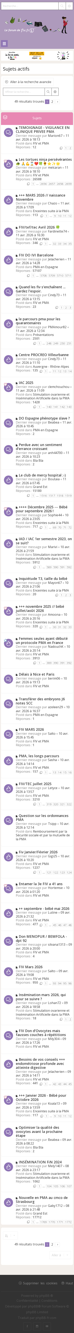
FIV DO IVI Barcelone (36, 255)
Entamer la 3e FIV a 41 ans (41, 883)
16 (69, 772)
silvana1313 (56, 944)
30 (54, 627)
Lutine (52, 912)
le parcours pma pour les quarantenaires (38, 321)
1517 (52, 495)
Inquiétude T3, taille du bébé (43, 578)
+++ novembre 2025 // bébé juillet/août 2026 (40, 608)
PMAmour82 (57, 327)
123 (62, 872)
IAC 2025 (26, 382)
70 (59, 527)
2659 (68, 184)
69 (54, 527)
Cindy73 (54, 295)
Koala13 (54, 1103)
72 (69, 527)
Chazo (52, 203)
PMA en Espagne (45, 267)
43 (59, 1084)
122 (55, 872)
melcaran (55, 167)
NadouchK (55, 646)
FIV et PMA (41, 143)
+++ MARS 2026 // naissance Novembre (40, 197)
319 (49, 804)
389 (49, 663)
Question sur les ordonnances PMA (42, 817)
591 (62, 567)
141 (55, 407)
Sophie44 (55, 515)
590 (55, 567)
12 (69, 216)
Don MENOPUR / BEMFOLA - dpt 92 (41, 938)
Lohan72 (54, 1003)
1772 (68, 1222)
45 (54, 925)
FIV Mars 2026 (30, 966)
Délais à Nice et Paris (36, 674)
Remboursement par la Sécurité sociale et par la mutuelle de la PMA (43, 835)
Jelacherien (56, 259)
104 (49, 1186)
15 (64, 772)
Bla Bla (38, 460)
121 (49, 872)
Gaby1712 (55, 1205)
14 (69, 371)
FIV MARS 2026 (31, 729)
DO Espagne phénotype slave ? (44, 418)
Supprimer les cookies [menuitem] (40, 1283)
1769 (43, 1222)
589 (49, 567)
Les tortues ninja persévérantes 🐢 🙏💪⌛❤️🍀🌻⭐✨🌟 (44, 161)
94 (59, 983)
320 (55, 804)
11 (64, 216)
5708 (43, 275)
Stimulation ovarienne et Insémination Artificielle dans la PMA (42, 396)
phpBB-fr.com (46, 1318)
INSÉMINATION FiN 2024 (40, 1162)
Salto (51, 733)
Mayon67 (55, 582)
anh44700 (55, 453)
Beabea (53, 422)
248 (49, 343)
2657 (52, 184)
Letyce (52, 788)
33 (59, 244)
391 (62, 663)
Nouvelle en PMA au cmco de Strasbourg (42, 1199)
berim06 (54, 678)
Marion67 (55, 135)
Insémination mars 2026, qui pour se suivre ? (41, 996)
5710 (60, 275)
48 (69, 925)
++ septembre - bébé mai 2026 (44, 908)
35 (69, 244)
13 (64, 371)
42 (54, 1084)
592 (69, 567)
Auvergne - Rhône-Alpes (51, 366)
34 (64, 244)
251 (69, 343)
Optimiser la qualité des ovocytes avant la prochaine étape (39, 1131)
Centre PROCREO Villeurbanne (44, 354)
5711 (68, 275)
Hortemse (55, 888)
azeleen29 (55, 707)
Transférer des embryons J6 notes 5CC (40, 701)
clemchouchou (58, 387)
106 (62, 1186)
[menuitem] (28, 1300)
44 (64, 1084)
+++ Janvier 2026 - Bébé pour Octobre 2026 (41, 1097)
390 (55, 663)
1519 (68, 495)
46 (59, 925)
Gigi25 (52, 856)
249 (55, 343)
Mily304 (53, 1039)
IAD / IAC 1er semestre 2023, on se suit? (44, 540)
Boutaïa (54, 479)
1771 (60, 1222)
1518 (60, 495)
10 (59, 216)
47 (64, 925)
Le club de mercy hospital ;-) (42, 475)
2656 (43, 184)
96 (69, 983)
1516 (43, 495)
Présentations (43, 335)
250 (62, 343)
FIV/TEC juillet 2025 (35, 783)
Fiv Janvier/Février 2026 (38, 852)
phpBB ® (46, 1295)
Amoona (54, 614)
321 (62, 804)
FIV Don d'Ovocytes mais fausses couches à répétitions (41, 1032)
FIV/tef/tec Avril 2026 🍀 (39, 227)
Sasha (52, 760)
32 (54, 244)
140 (49, 407)
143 (69, 407)
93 (54, 983)
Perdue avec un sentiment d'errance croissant (39, 446)
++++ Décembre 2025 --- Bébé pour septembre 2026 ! (41, 509)
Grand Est (40, 487)
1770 (52, 1222)
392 (69, 663)
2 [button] (52, 101)
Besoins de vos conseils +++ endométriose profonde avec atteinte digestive (40, 1063)
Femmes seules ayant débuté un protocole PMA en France (42, 640)
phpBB (33, 1306)
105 (55, 1186)
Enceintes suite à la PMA (51, 211)
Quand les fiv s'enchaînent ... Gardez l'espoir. (41, 289)
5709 (52, 275)
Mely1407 (55, 1166)
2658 (60, 184)
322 (69, 804)
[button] (57, 101)
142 (62, 407)
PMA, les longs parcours (39, 755)
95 (64, 983)
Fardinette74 (57, 231)
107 (69, 1186)
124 (69, 872)
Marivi (52, 547)
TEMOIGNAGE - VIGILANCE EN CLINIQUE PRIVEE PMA (43, 129)
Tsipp (52, 824)
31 (59, 627)
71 (64, 527)
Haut (69, 1283)
